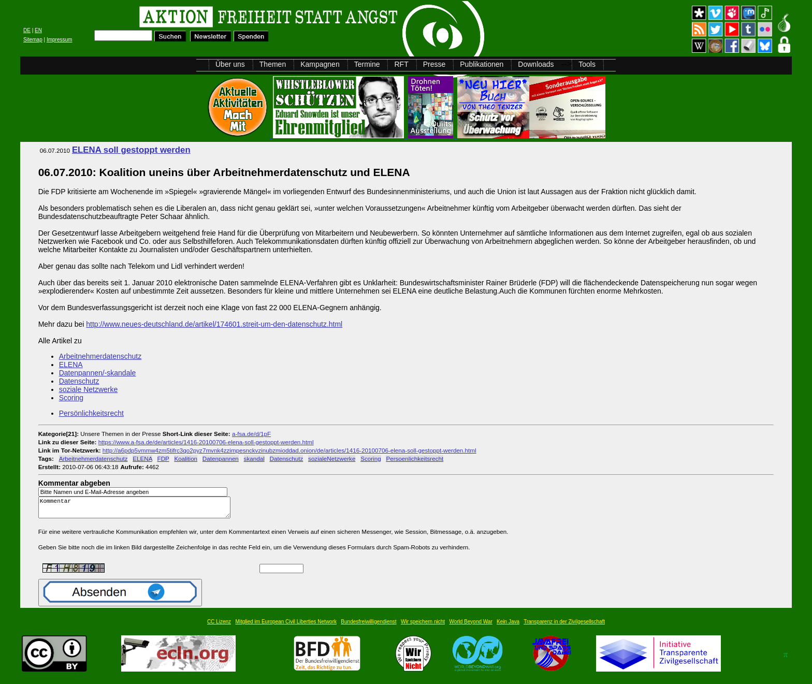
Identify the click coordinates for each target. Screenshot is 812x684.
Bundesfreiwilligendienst (368, 626)
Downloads (536, 64)
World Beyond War (470, 626)
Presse (434, 64)
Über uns (230, 64)
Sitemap (32, 39)
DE (27, 30)
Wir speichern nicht (423, 626)
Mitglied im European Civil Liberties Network (286, 626)
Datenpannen (220, 458)
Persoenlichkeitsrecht (414, 458)
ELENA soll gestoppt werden (131, 150)
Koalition (185, 458)
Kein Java (508, 626)
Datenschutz (79, 381)
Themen (272, 64)
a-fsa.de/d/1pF (251, 433)
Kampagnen (320, 64)
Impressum (59, 39)
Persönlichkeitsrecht (91, 413)
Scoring (71, 398)
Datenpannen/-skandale (97, 373)
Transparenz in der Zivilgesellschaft (564, 626)
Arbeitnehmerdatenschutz (100, 356)
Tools (587, 64)
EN (38, 30)
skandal (254, 458)
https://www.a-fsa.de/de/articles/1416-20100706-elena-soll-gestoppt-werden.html (206, 442)
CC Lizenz (219, 626)
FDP (163, 458)
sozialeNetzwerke (331, 458)
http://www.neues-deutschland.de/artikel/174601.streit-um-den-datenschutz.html (214, 324)
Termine (367, 64)
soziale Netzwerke (88, 389)
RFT (401, 64)
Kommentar (137, 510)
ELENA (71, 364)
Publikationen (481, 64)
